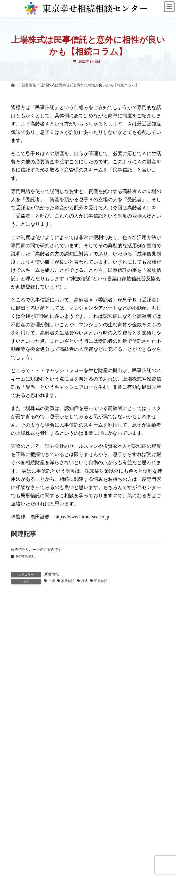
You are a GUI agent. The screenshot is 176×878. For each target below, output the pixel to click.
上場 (51, 581)
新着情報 (51, 574)
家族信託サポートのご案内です (36, 549)
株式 (84, 581)
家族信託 (68, 581)
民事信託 (101, 581)
